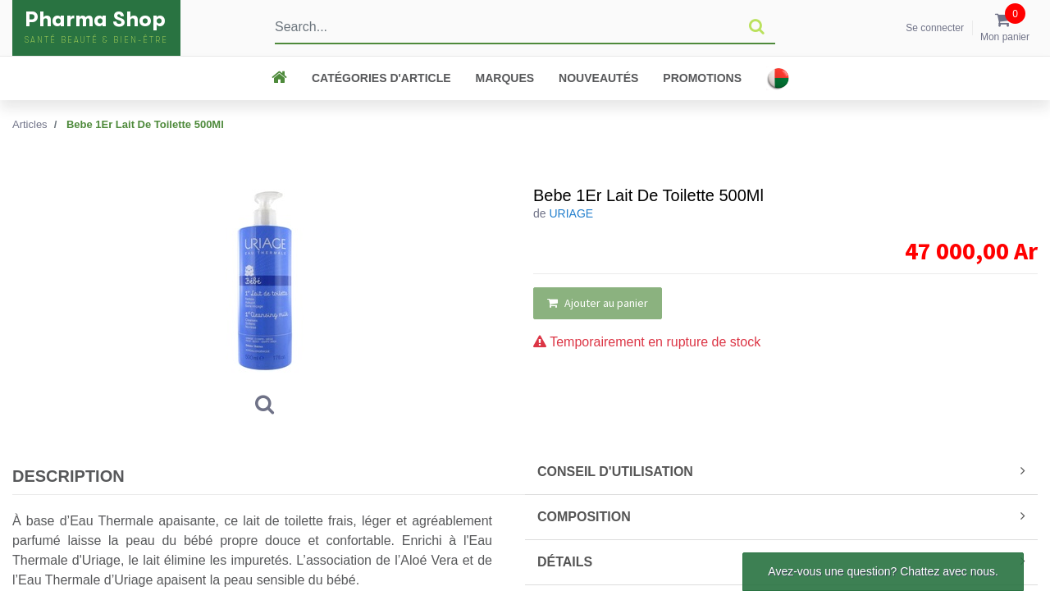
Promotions (702, 78)
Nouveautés (598, 78)
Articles (30, 124)
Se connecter (935, 28)
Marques (505, 78)
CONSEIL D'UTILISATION (781, 471)
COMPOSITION (781, 516)
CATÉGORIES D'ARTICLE (381, 78)
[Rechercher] (756, 27)
